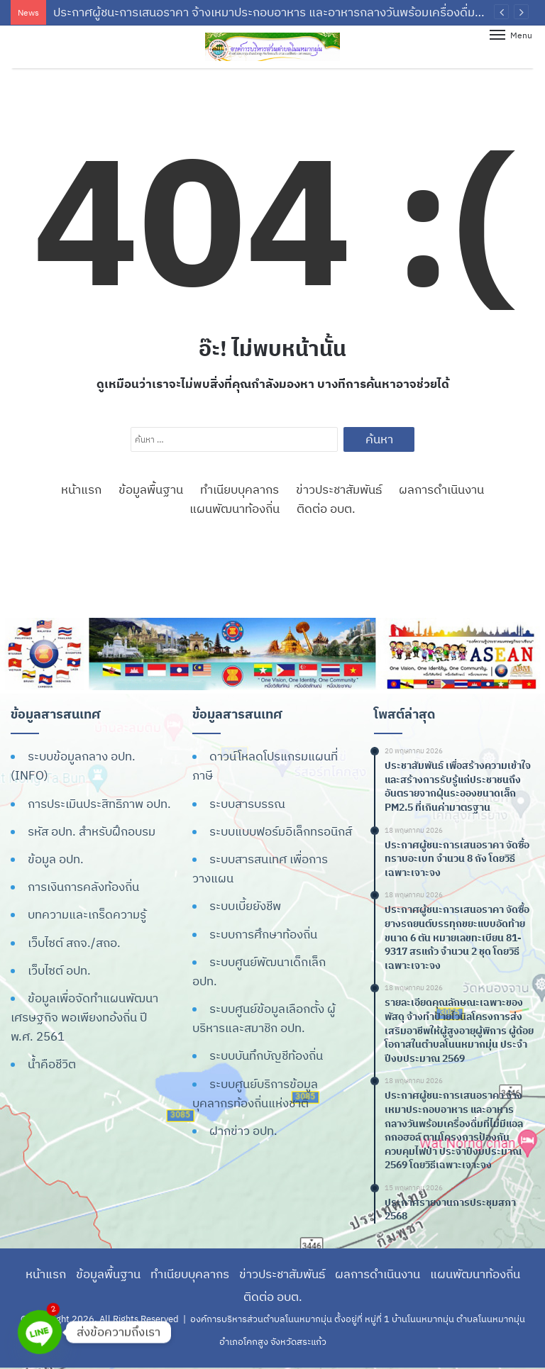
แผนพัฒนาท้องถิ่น (234, 508)
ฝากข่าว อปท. (243, 1130)
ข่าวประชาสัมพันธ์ (339, 489)
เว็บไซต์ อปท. (59, 970)
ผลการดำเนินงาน (441, 489)
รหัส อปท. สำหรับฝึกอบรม (91, 831)
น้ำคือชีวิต (52, 1064)
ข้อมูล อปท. (56, 859)
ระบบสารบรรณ (247, 803)
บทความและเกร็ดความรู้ (87, 914)
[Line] (40, 1332)
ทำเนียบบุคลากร (239, 489)
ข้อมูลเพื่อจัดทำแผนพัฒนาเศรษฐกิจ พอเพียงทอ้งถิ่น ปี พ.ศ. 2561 (84, 1017)
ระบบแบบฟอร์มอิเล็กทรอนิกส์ (280, 831)
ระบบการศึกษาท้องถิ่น (263, 934)
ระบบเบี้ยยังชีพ (245, 906)
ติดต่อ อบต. (326, 508)
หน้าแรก (81, 489)
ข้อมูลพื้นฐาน (151, 489)
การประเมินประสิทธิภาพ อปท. (99, 803)
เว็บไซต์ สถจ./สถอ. (74, 942)
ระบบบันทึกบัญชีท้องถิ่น (266, 1055)
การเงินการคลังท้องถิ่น (83, 886)
